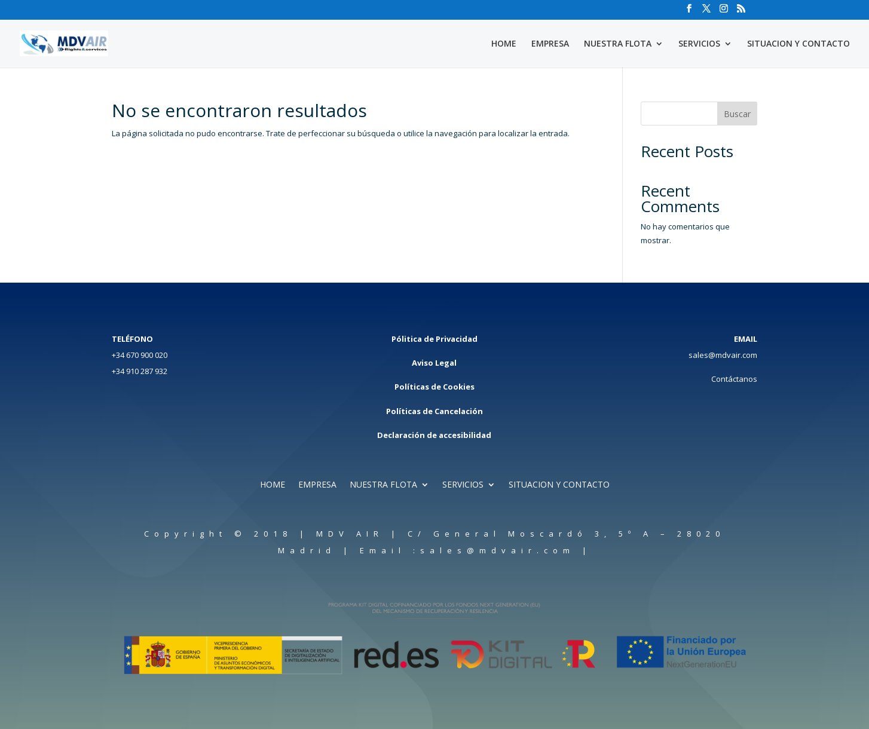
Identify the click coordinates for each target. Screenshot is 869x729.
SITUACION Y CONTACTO (798, 44)
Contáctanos (734, 378)
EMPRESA (550, 44)
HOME (503, 44)
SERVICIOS (699, 44)
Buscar (737, 114)
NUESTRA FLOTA (617, 44)
